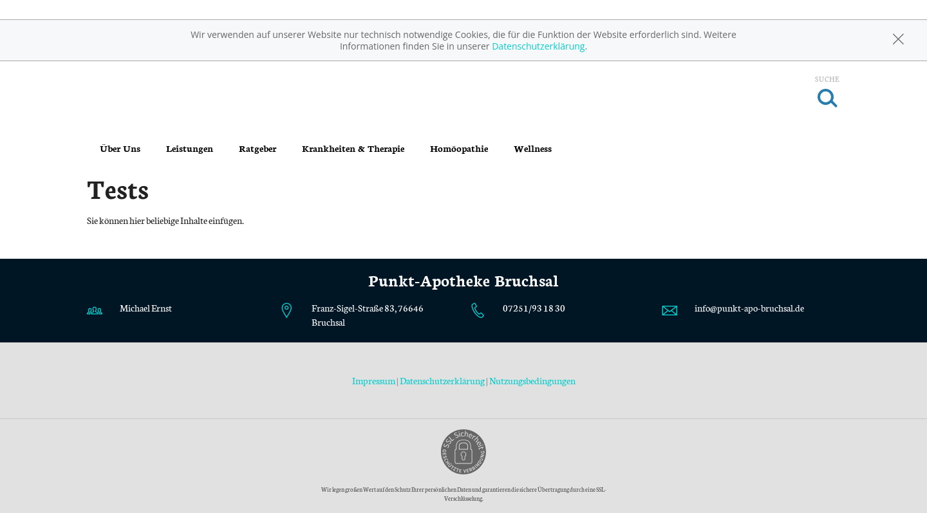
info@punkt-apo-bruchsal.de (749, 307)
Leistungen (189, 148)
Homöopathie (459, 148)
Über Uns (120, 148)
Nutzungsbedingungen (532, 380)
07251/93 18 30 (534, 307)
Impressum (374, 380)
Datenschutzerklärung (538, 46)
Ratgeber (257, 148)
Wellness (533, 148)
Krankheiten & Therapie (353, 148)
